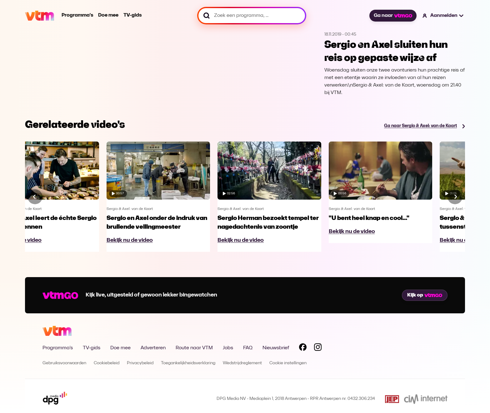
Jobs (228, 348)
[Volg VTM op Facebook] (303, 348)
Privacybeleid (140, 363)
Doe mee (108, 15)
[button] (443, 15)
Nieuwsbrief (275, 348)
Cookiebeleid (106, 363)
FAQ (247, 348)
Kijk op (424, 295)
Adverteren (153, 348)
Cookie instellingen (288, 363)
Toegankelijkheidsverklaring (188, 363)
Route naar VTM (194, 348)
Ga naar (393, 15)
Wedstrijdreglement (242, 363)
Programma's (77, 15)
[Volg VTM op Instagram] (318, 348)
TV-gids (132, 15)
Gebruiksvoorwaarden (64, 363)
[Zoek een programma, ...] (251, 15)
